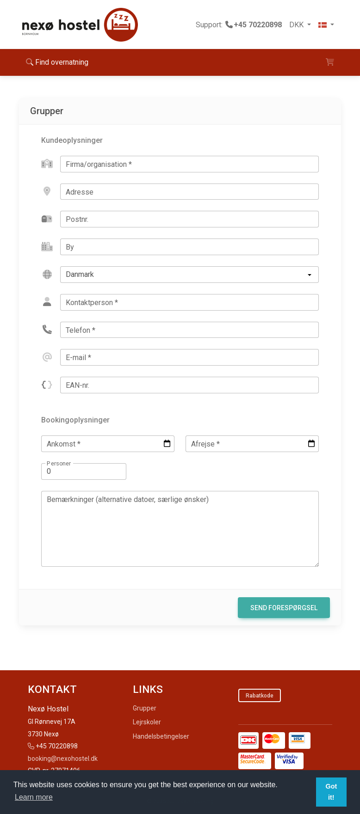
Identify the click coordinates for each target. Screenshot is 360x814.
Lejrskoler (147, 722)
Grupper (144, 708)
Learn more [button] (34, 797)
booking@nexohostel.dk (63, 758)
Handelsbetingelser (161, 736)
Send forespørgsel (283, 608)
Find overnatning (57, 62)
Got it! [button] (331, 792)
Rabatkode (259, 695)
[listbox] (189, 274)
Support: (239, 24)
